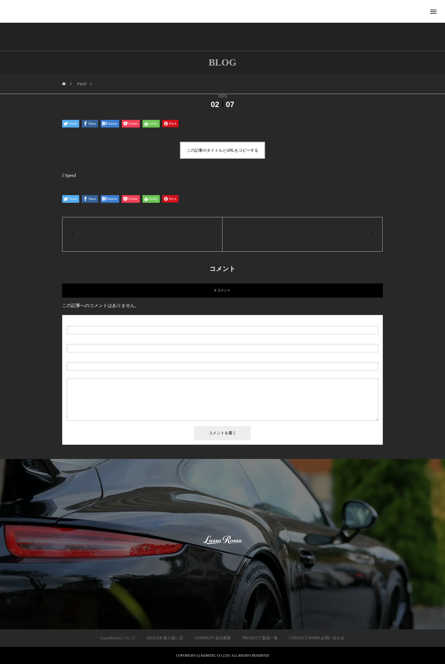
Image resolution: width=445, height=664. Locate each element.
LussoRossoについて (118, 638)
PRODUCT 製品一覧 (260, 638)
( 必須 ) (91, 321)
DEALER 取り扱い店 (165, 638)
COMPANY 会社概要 (213, 638)
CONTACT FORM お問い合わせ (317, 638)
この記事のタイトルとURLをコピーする (222, 150)
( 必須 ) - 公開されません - (94, 339)
